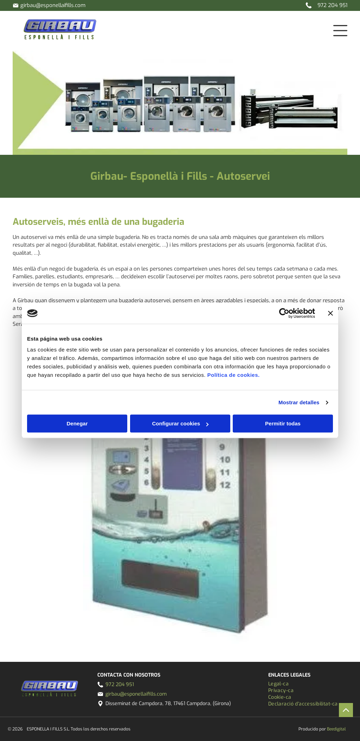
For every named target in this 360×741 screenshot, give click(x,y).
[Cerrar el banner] (330, 313)
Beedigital (336, 729)
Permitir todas (283, 424)
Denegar (77, 424)
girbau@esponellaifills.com (52, 5)
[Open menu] (340, 31)
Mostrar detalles (299, 402)
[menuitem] (307, 683)
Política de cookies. (233, 375)
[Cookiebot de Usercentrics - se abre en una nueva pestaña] (284, 313)
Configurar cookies (180, 424)
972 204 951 (332, 5)
